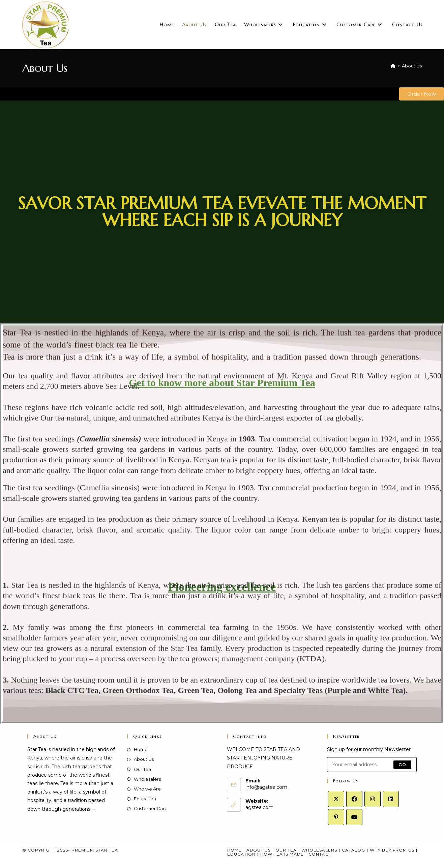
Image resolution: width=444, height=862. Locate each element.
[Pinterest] (336, 817)
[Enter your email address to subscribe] (372, 764)
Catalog (353, 850)
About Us (412, 65)
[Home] (392, 65)
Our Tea (142, 769)
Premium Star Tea (94, 850)
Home (141, 749)
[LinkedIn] (391, 799)
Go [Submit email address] (402, 764)
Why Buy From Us (392, 850)
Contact (319, 854)
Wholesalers (147, 779)
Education (145, 798)
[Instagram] (372, 799)
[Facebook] (354, 799)
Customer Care (151, 808)
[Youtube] (354, 817)
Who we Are (147, 789)
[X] (336, 799)
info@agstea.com (266, 787)
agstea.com (259, 807)
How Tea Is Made (282, 854)
